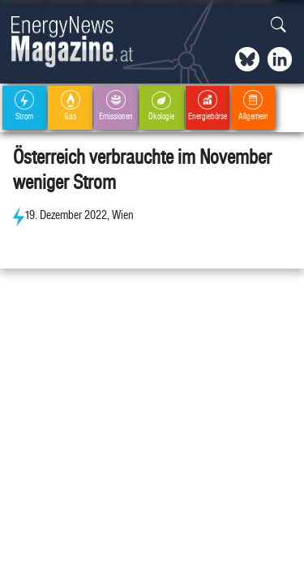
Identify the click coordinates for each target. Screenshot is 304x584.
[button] (278, 25)
